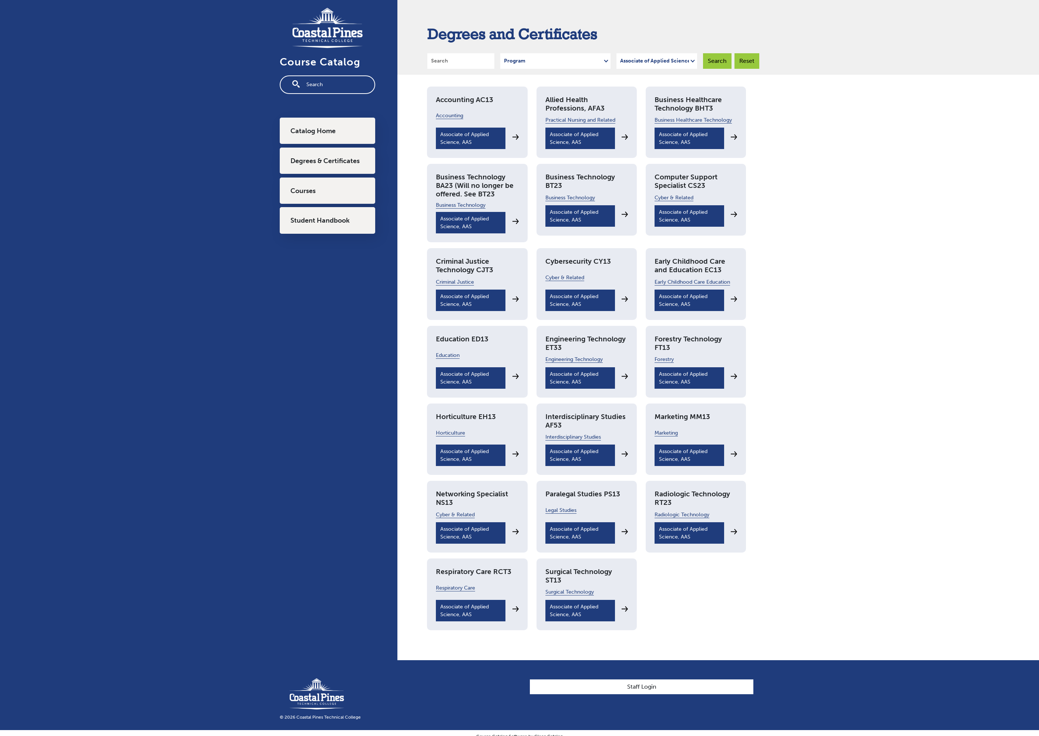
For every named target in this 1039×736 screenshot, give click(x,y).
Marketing (666, 433)
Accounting (449, 115)
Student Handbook (320, 220)
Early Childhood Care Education (692, 282)
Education (448, 355)
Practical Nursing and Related (580, 120)
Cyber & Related (674, 198)
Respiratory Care (455, 588)
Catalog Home (313, 131)
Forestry (664, 359)
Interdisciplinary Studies (573, 437)
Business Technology (460, 205)
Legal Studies (560, 510)
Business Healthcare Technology (693, 120)
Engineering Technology (574, 359)
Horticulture (450, 433)
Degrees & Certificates (325, 161)
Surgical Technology (569, 592)
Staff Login (641, 686)
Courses (303, 191)
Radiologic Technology (682, 515)
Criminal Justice (455, 282)
